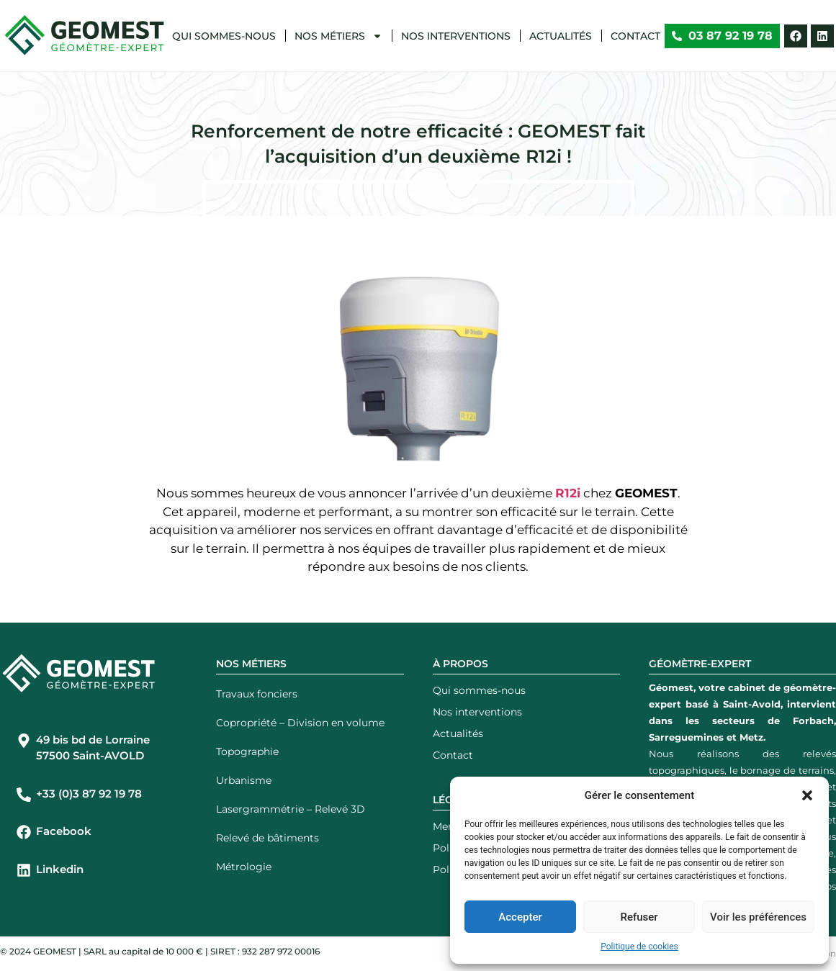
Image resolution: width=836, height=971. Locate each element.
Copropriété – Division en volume (300, 722)
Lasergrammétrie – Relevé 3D (290, 809)
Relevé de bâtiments (267, 837)
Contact (635, 36)
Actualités (560, 36)
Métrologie (243, 866)
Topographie (247, 751)
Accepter (519, 917)
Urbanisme (243, 780)
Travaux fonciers (256, 693)
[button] (807, 795)
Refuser (638, 917)
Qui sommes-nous (224, 36)
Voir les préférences (758, 917)
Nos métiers (338, 36)
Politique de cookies (639, 946)
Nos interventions (456, 36)
